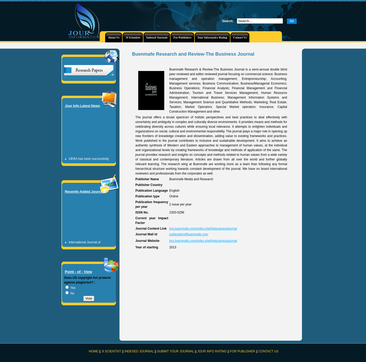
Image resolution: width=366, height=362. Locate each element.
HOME (93, 351)
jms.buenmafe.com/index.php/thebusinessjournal (203, 228)
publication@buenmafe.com (188, 234)
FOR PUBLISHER (242, 351)
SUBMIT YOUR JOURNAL (175, 351)
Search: (228, 21)
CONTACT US (268, 351)
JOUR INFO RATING (211, 351)
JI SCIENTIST (112, 351)
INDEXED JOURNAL (139, 351)
